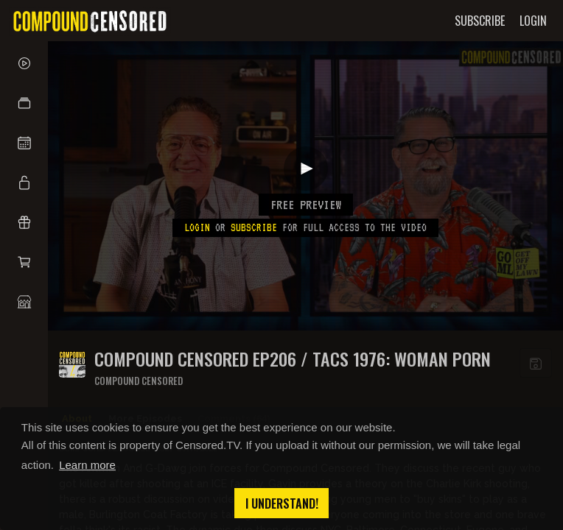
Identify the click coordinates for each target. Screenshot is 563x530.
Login (197, 227)
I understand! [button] (281, 503)
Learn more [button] (87, 465)
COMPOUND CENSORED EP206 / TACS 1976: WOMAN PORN (292, 359)
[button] (24, 103)
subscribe (254, 227)
